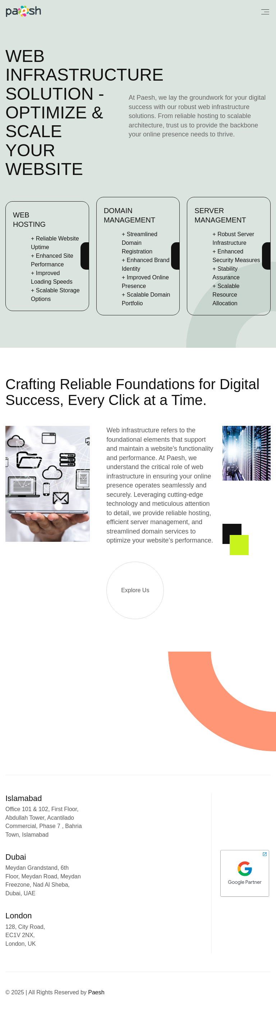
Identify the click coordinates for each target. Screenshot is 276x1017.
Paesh (96, 992)
